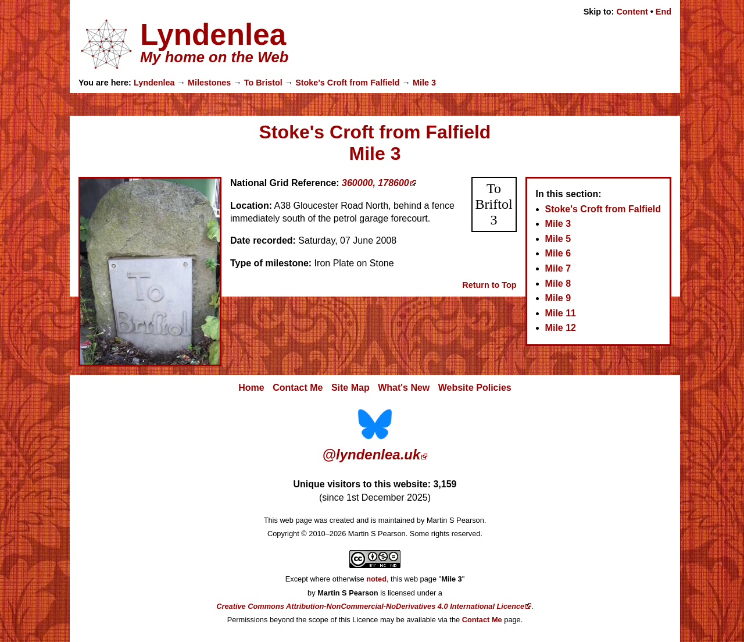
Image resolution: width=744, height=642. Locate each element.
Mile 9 (558, 298)
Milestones (209, 82)
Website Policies (475, 388)
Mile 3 (424, 82)
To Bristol (263, 82)
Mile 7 (558, 268)
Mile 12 (560, 328)
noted (376, 579)
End (663, 11)
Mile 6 (558, 253)
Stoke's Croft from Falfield (347, 82)
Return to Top (489, 285)
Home (251, 388)
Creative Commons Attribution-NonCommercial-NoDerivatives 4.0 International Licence (370, 606)
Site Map (350, 388)
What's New (404, 388)
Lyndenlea (154, 82)
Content (632, 11)
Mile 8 (558, 283)
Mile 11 (560, 313)
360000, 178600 (375, 183)
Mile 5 (558, 239)
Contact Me (298, 388)
